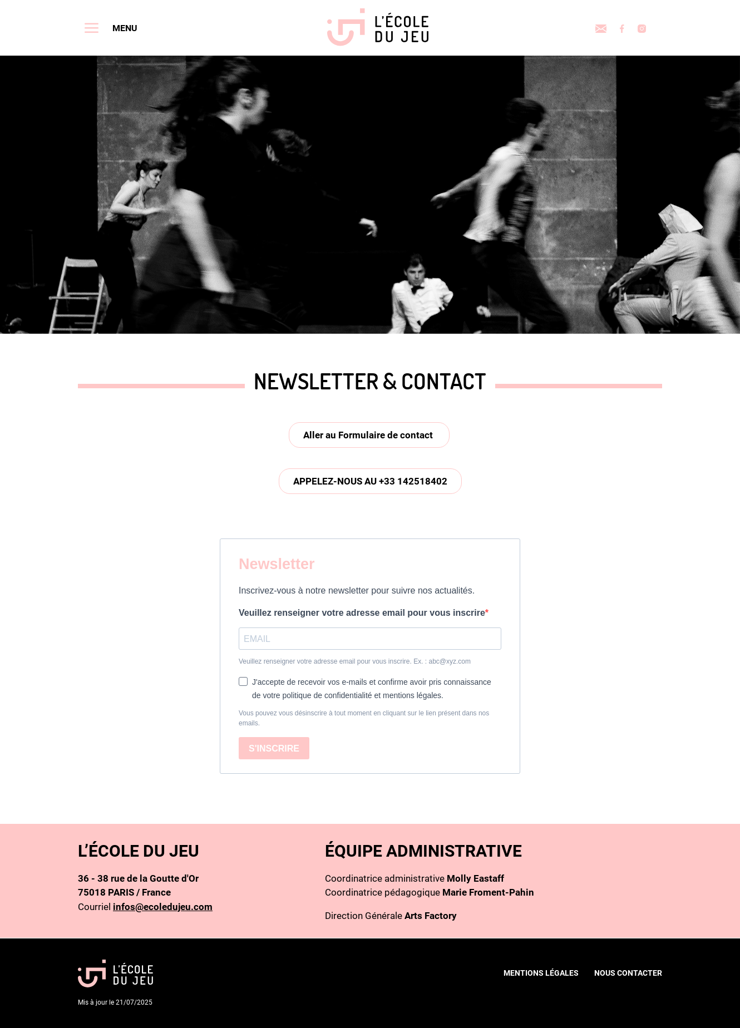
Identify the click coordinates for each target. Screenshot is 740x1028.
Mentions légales (541, 972)
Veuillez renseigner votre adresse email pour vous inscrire (362, 612)
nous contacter (628, 972)
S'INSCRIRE (274, 748)
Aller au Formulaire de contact (369, 435)
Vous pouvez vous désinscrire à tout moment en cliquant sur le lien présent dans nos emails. (364, 718)
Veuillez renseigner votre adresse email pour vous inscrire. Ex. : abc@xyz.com (355, 661)
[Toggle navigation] (111, 27)
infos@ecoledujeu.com (163, 906)
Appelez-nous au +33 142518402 (370, 481)
